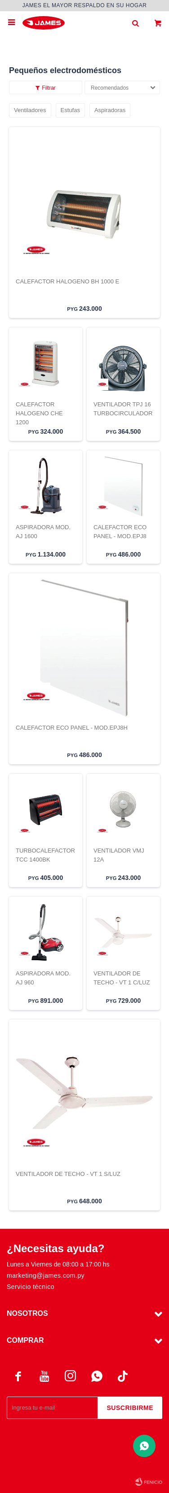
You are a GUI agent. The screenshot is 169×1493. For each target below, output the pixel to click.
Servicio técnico (30, 1286)
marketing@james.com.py (45, 1275)
